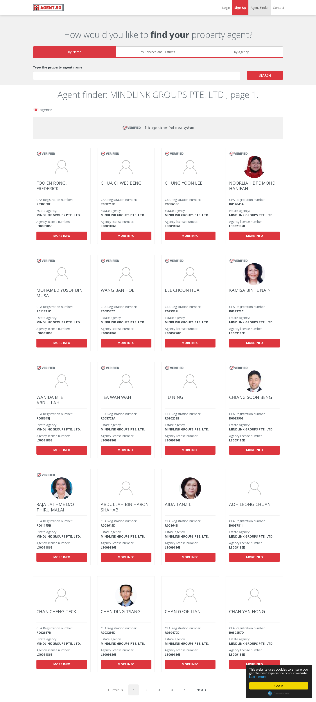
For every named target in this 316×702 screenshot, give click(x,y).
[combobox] (136, 75)
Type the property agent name (57, 67)
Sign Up (240, 7)
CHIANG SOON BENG (250, 397)
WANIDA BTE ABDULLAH (49, 400)
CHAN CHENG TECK (56, 611)
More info (61, 236)
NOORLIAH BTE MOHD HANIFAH (252, 185)
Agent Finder (260, 7)
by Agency (241, 52)
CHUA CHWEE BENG (121, 183)
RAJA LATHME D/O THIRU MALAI (55, 507)
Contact (278, 7)
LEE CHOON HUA (182, 290)
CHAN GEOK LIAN (183, 611)
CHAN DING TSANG (121, 611)
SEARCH (265, 75)
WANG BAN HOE (117, 290)
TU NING (174, 397)
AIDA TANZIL (178, 504)
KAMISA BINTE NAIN (250, 290)
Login (226, 7)
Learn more (271, 676)
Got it (279, 686)
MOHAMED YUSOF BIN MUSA (59, 293)
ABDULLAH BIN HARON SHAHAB (125, 507)
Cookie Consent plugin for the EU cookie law (279, 693)
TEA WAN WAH (116, 397)
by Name (74, 52)
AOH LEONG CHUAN (250, 504)
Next (201, 690)
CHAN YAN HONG (247, 611)
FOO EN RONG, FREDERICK (51, 185)
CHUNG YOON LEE (183, 183)
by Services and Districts (158, 52)
